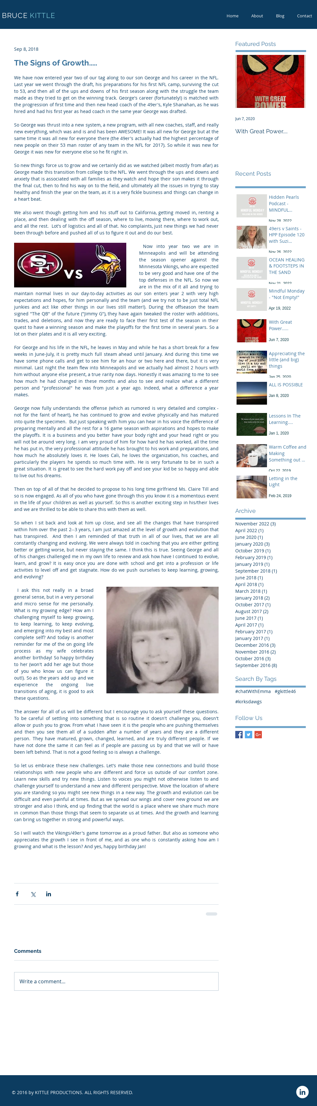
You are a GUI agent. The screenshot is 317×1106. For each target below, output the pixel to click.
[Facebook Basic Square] (239, 734)
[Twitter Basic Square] (248, 734)
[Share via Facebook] (17, 894)
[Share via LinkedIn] (49, 894)
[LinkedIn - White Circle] (302, 1092)
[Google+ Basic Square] (258, 734)
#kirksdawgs (248, 701)
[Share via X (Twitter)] (33, 894)
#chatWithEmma (253, 691)
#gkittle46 (285, 691)
